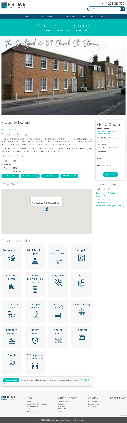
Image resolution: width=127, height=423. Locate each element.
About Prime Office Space (37, 404)
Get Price (50, 176)
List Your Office (32, 406)
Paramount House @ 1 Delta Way (110, 205)
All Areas (105, 16)
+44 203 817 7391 (113, 4)
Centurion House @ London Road (110, 199)
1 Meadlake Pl (101, 202)
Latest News (31, 411)
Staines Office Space (53, 31)
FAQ (28, 409)
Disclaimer (92, 406)
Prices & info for (103, 129)
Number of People (104, 165)
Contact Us (92, 402)
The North (88, 16)
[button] (10, 75)
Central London (25, 16)
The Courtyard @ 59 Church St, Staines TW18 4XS (109, 132)
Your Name (101, 144)
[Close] (60, 199)
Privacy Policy (93, 404)
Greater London (49, 16)
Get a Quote (110, 174)
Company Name (103, 137)
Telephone (101, 151)
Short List (10, 176)
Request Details (11, 380)
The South (70, 16)
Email (99, 158)
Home (42, 31)
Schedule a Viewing (30, 176)
